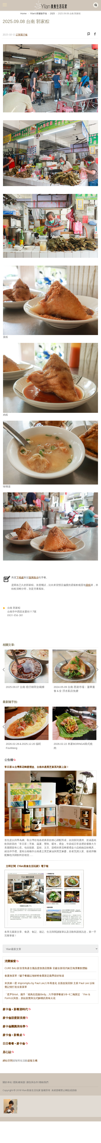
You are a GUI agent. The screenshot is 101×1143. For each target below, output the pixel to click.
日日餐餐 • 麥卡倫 (14, 1043)
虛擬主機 (32, 1060)
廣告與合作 (32, 1082)
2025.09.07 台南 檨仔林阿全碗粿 (25, 686)
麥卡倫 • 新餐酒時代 (15, 1009)
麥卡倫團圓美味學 (14, 1026)
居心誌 (7, 1052)
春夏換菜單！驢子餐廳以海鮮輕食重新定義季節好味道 (34, 975)
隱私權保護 (19, 1082)
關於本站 (7, 1082)
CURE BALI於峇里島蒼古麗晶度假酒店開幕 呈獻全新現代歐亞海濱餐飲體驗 (46, 968)
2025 (52, 13)
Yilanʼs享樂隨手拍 (38, 13)
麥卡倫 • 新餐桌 (12, 1034)
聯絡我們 (43, 1082)
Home (23, 13)
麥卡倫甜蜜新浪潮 (14, 1017)
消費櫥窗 (12, 961)
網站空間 (8, 1060)
